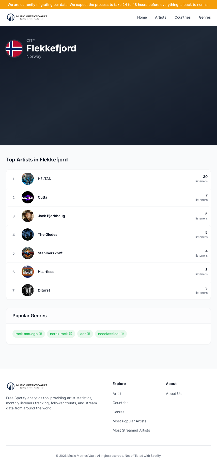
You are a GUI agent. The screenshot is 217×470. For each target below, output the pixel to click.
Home (142, 17)
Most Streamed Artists (131, 430)
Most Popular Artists (129, 421)
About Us (173, 393)
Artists (160, 17)
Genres (205, 17)
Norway (33, 56)
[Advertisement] (108, 109)
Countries (183, 17)
